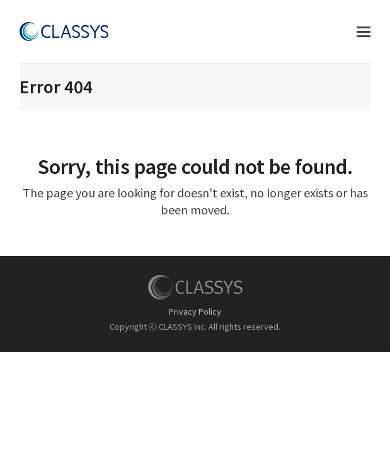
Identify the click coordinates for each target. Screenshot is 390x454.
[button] (363, 31)
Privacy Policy (195, 311)
